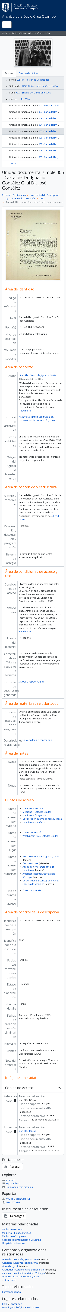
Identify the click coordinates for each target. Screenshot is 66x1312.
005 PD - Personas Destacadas (33, 79)
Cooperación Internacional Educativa (42, 818)
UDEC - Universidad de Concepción (39, 86)
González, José (31, 863)
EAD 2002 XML (11, 1202)
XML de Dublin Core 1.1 (16, 1198)
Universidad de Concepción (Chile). (20, 1276)
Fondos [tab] (9, 73)
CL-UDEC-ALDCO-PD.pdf (31, 681)
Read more (25, 410)
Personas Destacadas (14, 195)
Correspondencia (32, 890)
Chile (25, 832)
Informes (8, 1180)
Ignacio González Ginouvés (20, 198)
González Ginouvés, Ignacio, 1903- (37, 375)
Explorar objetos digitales (17, 1187)
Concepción (36, 832)
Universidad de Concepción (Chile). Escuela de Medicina (41, 882)
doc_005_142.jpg (27, 1130)
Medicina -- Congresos (34, 815)
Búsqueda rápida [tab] (28, 73)
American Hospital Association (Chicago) (23, 1273)
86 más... (13, 163)
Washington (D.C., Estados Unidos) (41, 835)
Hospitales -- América (34, 822)
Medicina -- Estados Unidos (37, 811)
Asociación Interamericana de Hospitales (24, 1269)
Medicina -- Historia (33, 808)
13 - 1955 (25, 99)
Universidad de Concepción (44, 195)
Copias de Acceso (19, 1087)
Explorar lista (11, 1183)
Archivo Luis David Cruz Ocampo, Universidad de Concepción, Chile (37, 418)
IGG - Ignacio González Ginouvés (33, 92)
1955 (41, 198)
